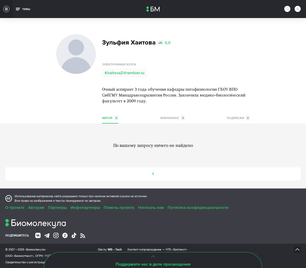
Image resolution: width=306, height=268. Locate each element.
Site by (110, 249)
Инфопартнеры (85, 207)
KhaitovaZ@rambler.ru (125, 73)
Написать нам (151, 207)
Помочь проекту (119, 207)
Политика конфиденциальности (198, 207)
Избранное (172, 117)
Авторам (36, 207)
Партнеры (57, 207)
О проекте (14, 207)
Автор (110, 117)
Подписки (238, 117)
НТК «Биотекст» (176, 249)
